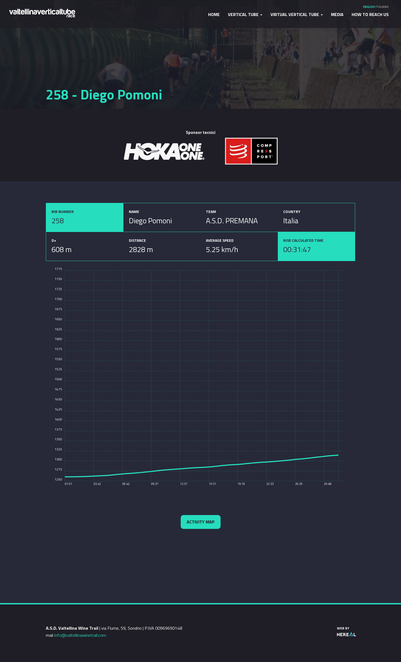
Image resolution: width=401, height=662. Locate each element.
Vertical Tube (245, 14)
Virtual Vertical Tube (296, 14)
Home (214, 14)
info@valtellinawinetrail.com (80, 635)
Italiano (382, 7)
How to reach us (370, 14)
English (369, 7)
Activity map (201, 522)
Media (337, 14)
